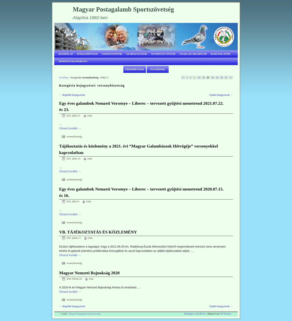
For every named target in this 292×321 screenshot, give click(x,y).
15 (199, 77)
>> (230, 77)
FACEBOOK (157, 69)
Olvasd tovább (70, 128)
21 (226, 77)
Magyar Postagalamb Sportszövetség (123, 9)
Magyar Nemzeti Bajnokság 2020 (89, 272)
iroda (89, 115)
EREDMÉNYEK (134, 69)
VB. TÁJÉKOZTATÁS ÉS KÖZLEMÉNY (98, 232)
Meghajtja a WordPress (195, 314)
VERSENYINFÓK (111, 53)
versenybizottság (74, 136)
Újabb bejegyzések (221, 94)
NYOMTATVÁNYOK (163, 53)
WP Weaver (225, 314)
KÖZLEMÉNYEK (87, 53)
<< (183, 77)
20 (221, 77)
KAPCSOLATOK (220, 53)
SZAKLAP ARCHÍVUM (193, 53)
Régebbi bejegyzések (72, 94)
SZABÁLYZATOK (136, 53)
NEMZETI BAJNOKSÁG (73, 61)
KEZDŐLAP (66, 53)
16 (203, 77)
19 (217, 77)
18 (212, 77)
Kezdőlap (63, 77)
